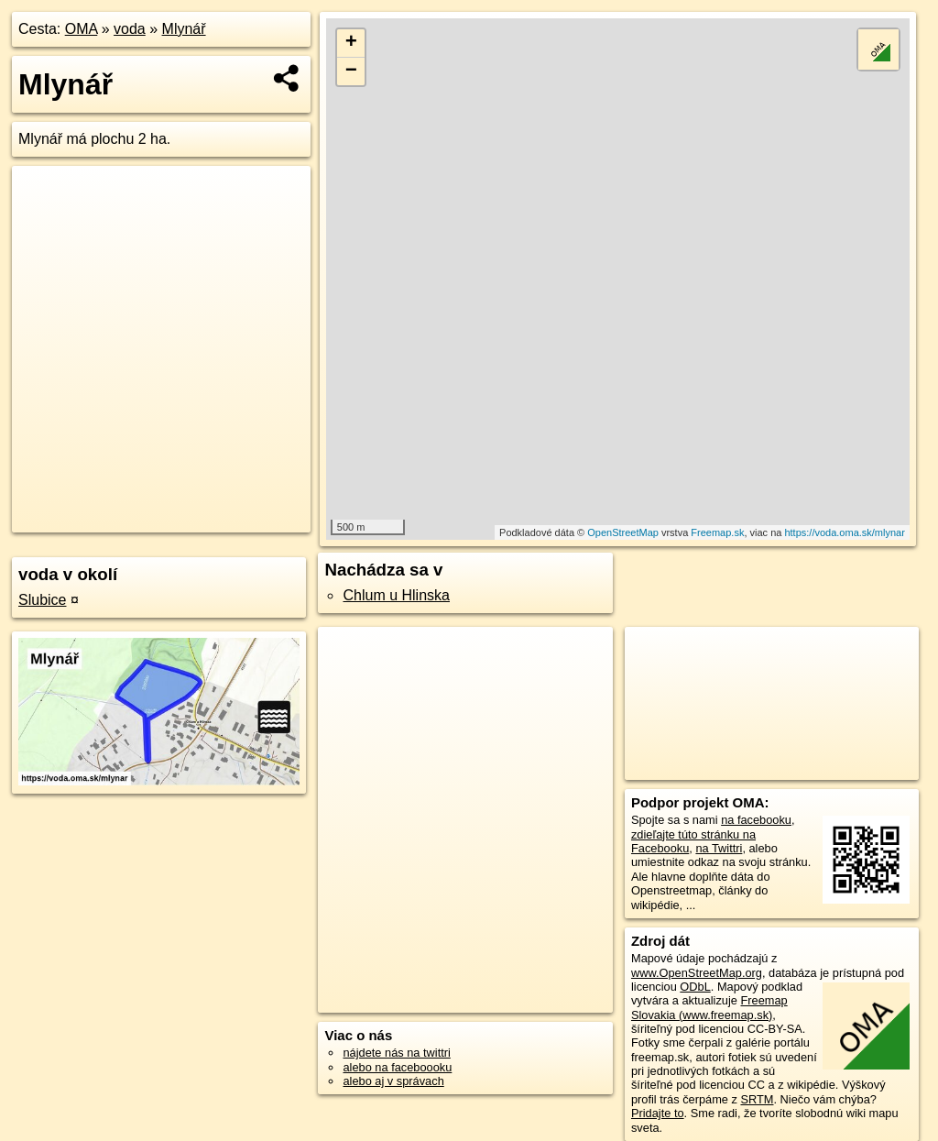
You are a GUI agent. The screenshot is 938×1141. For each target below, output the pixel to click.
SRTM (756, 1099)
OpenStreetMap (623, 532)
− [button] (351, 71)
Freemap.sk (717, 532)
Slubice (42, 600)
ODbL (695, 986)
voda (130, 29)
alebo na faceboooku (397, 1067)
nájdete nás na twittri (396, 1052)
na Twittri (718, 848)
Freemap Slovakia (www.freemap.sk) (709, 1007)
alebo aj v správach (393, 1081)
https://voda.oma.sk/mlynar (844, 532)
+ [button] (351, 43)
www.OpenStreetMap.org (696, 973)
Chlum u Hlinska (396, 595)
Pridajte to (657, 1113)
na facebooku (756, 820)
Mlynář (184, 29)
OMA (81, 29)
